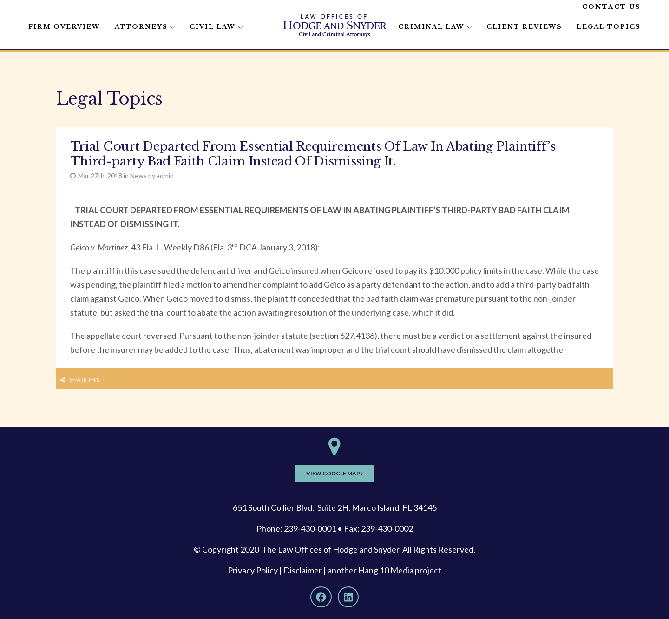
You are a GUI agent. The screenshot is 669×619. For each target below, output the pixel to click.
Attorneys (141, 26)
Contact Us (611, 7)
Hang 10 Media (385, 570)
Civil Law (213, 26)
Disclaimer (302, 570)
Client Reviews (524, 26)
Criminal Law (431, 26)
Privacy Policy (253, 570)
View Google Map (334, 473)
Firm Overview (64, 26)
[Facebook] (321, 597)
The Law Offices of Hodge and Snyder (330, 549)
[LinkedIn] (348, 597)
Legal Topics (609, 26)
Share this (84, 379)
